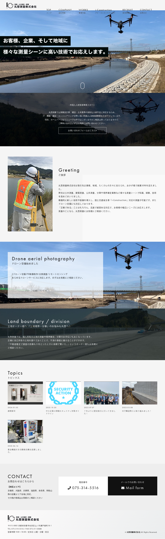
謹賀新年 (12, 411)
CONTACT (146, 11)
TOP (49, 11)
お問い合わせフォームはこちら (82, 130)
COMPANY (65, 11)
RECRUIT (128, 11)
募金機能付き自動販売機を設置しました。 (25, 450)
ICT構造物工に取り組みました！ (137, 411)
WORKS (83, 11)
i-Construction (105, 11)
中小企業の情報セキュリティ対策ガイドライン (62, 412)
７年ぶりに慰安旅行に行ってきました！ (100, 412)
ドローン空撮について (36, 291)
